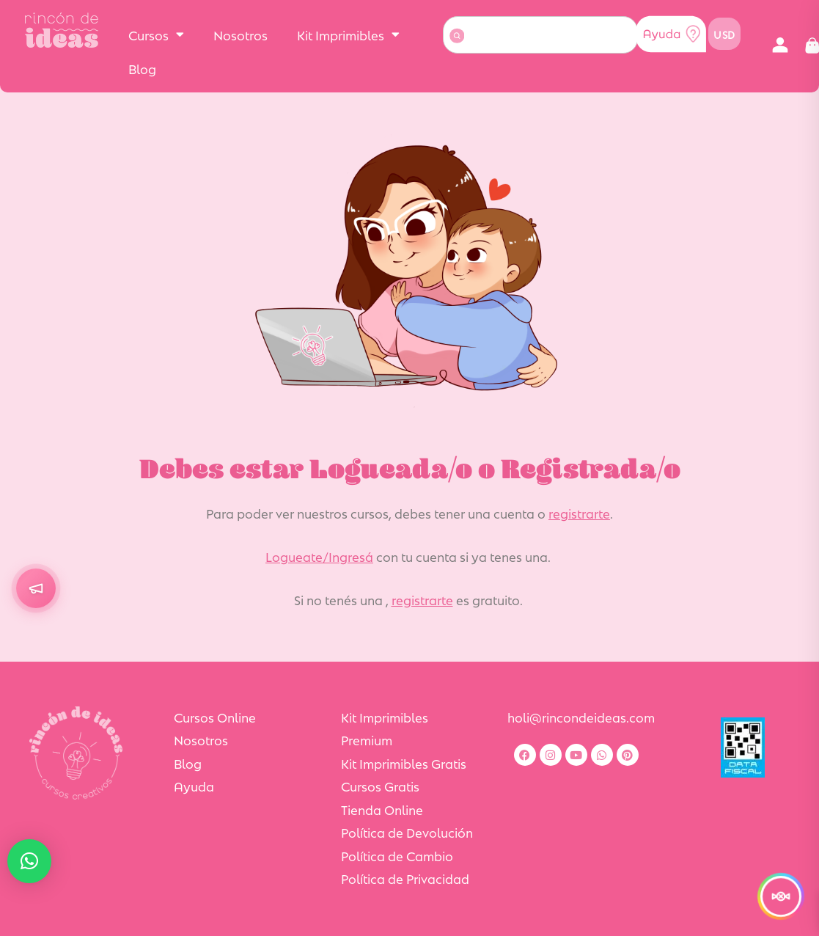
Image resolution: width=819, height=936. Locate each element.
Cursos (156, 34)
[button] (780, 45)
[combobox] (541, 35)
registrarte (579, 513)
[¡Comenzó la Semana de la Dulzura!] (781, 896)
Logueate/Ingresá (319, 556)
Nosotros (240, 34)
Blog (142, 68)
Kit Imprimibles (348, 34)
